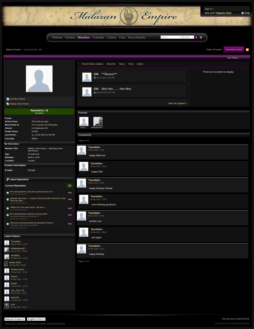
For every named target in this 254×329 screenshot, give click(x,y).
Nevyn (14, 276)
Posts (130, 64)
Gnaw (14, 283)
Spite (20, 200)
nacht (44, 214)
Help (245, 13)
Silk (96, 74)
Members (84, 37)
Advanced (201, 37)
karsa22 (15, 297)
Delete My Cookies (37, 323)
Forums (70, 37)
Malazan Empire (13, 49)
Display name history (17, 104)
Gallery (111, 37)
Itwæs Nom (15, 262)
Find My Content (15, 99)
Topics (122, 64)
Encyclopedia (136, 37)
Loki (13, 304)
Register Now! (224, 13)
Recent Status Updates (92, 64)
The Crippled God (40, 125)
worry (41, 207)
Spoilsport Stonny (45, 223)
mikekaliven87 (18, 248)
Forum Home (22, 323)
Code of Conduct (214, 49)
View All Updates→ (178, 103)
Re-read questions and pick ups (24, 191)
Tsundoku (16, 241)
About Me (111, 64)
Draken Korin (17, 269)
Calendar (98, 37)
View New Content (233, 49)
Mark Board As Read (56, 323)
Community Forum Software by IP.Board (232, 323)
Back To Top (10, 323)
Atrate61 (15, 255)
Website (57, 37)
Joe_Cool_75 (17, 290)
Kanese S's (47, 191)
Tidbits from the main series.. (23, 207)
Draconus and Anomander (22, 223)
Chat (122, 37)
